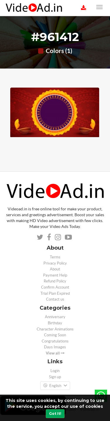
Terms (55, 257)
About (55, 269)
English (55, 385)
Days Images (55, 347)
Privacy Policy (55, 263)
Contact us (55, 299)
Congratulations (55, 341)
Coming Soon (55, 335)
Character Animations (55, 329)
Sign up (55, 377)
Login (55, 371)
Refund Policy (55, 281)
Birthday (55, 323)
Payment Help (55, 275)
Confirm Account (55, 287)
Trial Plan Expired (55, 293)
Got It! (55, 413)
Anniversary (55, 317)
